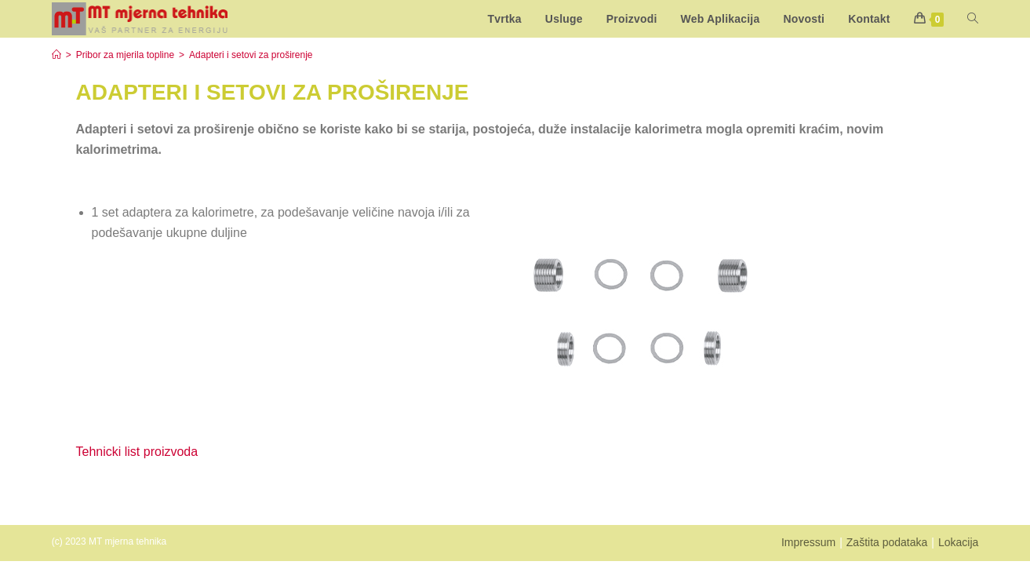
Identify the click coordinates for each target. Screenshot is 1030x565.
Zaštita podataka (887, 542)
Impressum (808, 542)
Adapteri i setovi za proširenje (250, 54)
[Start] (56, 54)
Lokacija (958, 542)
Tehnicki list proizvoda (137, 451)
